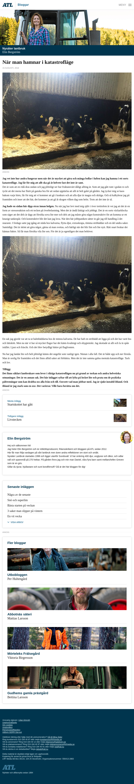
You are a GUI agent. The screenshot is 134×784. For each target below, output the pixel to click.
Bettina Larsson (17, 697)
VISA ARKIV (17, 522)
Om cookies (7, 725)
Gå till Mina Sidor (55, 737)
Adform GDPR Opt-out (12, 732)
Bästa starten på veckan (21, 505)
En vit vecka (14, 516)
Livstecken (14, 419)
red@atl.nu (59, 747)
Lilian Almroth (24, 720)
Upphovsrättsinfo (9, 722)
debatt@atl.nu (42, 749)
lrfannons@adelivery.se (56, 742)
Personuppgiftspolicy (11, 730)
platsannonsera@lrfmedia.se (62, 744)
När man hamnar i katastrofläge (37, 62)
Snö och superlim (17, 500)
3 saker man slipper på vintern (24, 511)
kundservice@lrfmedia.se (51, 739)
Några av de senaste (18, 494)
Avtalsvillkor (7, 727)
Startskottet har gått (20, 404)
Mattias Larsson (17, 618)
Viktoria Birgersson (20, 657)
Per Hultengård (17, 579)
